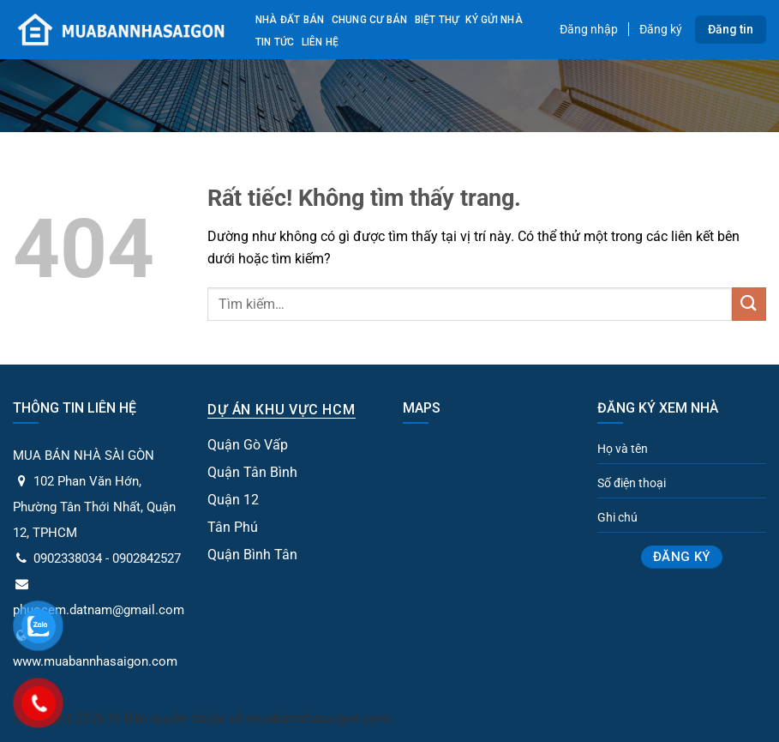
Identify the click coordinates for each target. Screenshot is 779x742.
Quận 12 (233, 500)
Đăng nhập (589, 29)
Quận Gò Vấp (247, 445)
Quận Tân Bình (252, 472)
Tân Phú (232, 527)
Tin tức (275, 42)
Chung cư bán (370, 20)
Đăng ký (660, 29)
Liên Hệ (320, 42)
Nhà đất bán (290, 20)
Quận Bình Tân (252, 554)
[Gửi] (749, 304)
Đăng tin (730, 29)
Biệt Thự (437, 20)
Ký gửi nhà (493, 20)
